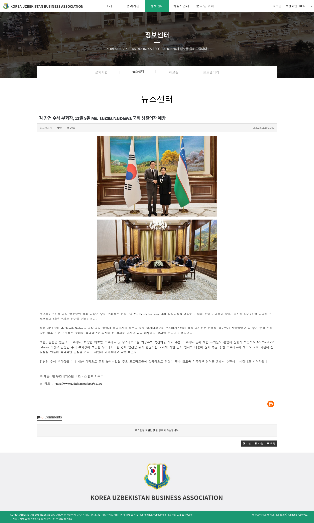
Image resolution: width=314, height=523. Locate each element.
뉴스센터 (138, 71)
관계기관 (133, 6)
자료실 (173, 72)
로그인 (277, 6)
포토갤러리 (211, 72)
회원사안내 (181, 6)
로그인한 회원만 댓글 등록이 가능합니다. (157, 430)
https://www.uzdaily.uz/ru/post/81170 (78, 383)
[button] (247, 444)
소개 (109, 6)
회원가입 (291, 6)
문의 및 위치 (205, 6)
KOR (306, 6)
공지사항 (101, 72)
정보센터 (157, 6)
